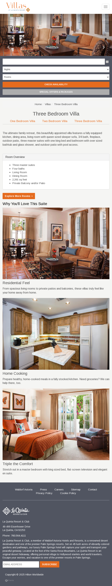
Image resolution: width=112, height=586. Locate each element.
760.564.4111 (18, 535)
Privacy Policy (44, 493)
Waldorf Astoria (23, 489)
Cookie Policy (68, 493)
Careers (59, 489)
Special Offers (56, 92)
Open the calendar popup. (107, 62)
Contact (92, 489)
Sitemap (75, 489)
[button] (56, 243)
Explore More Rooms (19, 196)
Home (38, 104)
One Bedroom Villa (22, 121)
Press (43, 489)
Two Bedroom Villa (54, 121)
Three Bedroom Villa (88, 121)
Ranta (9, 580)
